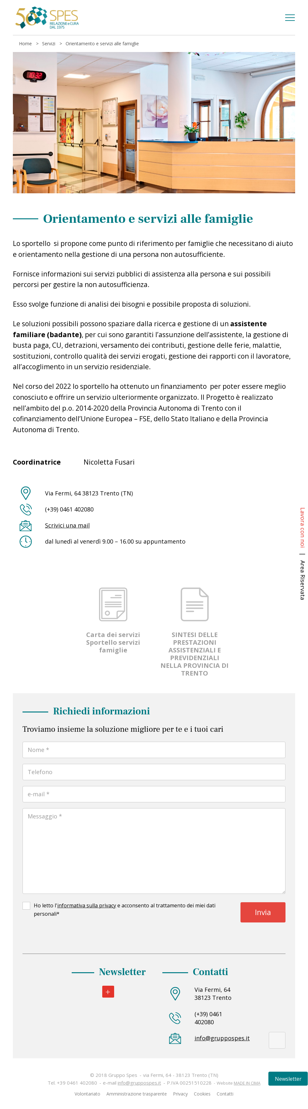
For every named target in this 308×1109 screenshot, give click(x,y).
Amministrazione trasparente (136, 1094)
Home (25, 43)
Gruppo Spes (46, 17)
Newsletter (288, 1078)
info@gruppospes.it (216, 1038)
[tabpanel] (154, 122)
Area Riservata (303, 580)
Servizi (48, 43)
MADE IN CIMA (247, 1083)
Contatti (225, 1094)
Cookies (202, 1094)
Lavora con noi (303, 527)
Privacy (180, 1094)
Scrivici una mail (67, 525)
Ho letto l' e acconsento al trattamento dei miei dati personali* (124, 909)
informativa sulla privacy (86, 905)
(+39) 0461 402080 (208, 1018)
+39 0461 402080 (77, 1082)
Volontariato (87, 1094)
